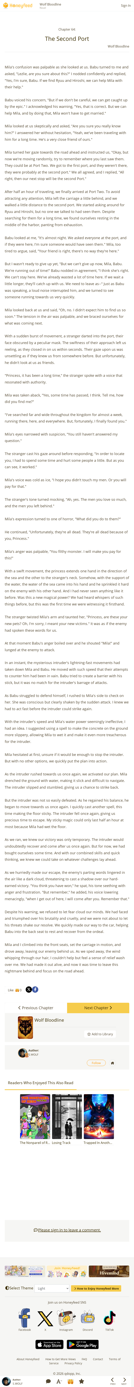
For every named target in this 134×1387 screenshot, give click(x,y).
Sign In (126, 5)
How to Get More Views (60, 1359)
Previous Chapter (35, 1007)
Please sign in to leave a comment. (67, 1230)
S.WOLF (33, 1054)
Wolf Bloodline (50, 4)
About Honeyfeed (28, 1359)
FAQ (84, 1359)
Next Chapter (98, 1007)
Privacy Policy (73, 1363)
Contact (98, 1359)
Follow (96, 1063)
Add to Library (100, 1034)
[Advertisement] (67, 1184)
